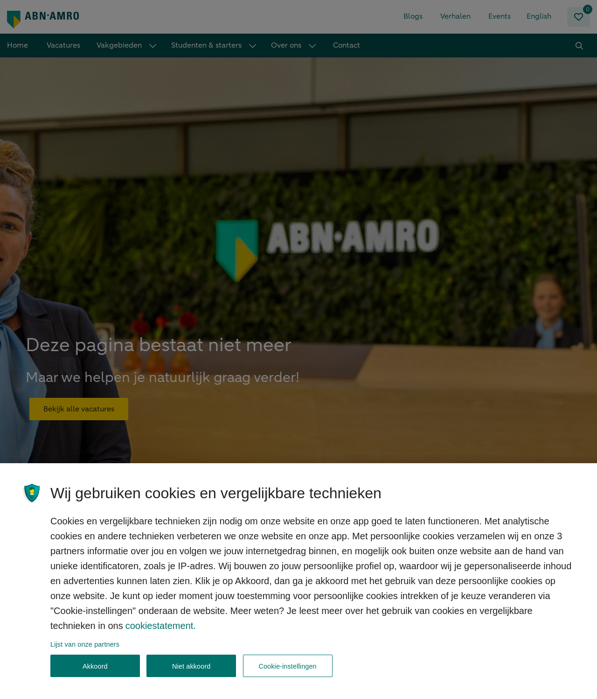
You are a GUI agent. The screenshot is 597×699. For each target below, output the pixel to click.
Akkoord (95, 674)
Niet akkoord (191, 674)
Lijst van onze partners (84, 653)
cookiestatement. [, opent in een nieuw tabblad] (160, 634)
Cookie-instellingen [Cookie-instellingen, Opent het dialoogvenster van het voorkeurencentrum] (287, 674)
